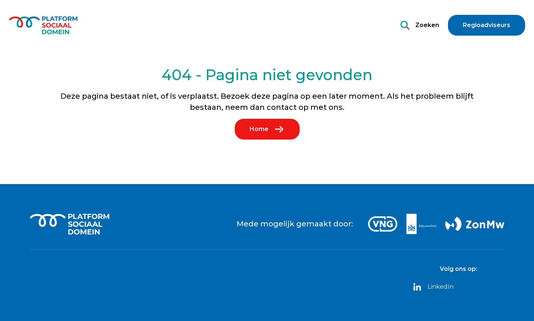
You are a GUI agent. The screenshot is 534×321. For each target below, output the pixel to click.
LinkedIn (433, 286)
